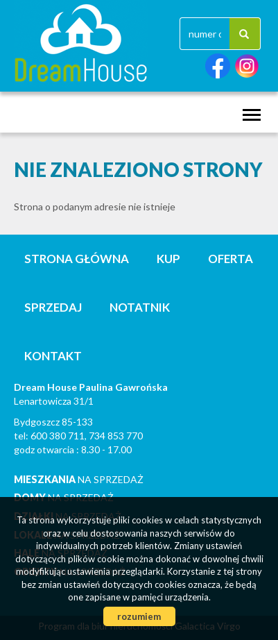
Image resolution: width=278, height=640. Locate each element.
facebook (217, 66)
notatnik (140, 307)
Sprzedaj (53, 307)
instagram (246, 66)
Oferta (230, 258)
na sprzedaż (79, 479)
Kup (168, 258)
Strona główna (76, 258)
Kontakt (53, 355)
